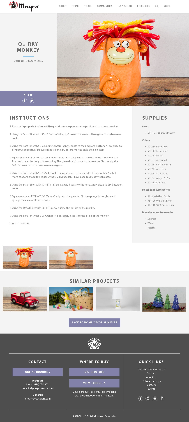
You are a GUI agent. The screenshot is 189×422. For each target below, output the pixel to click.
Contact (151, 373)
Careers (151, 385)
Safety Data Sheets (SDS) (151, 369)
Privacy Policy (110, 416)
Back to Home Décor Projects (94, 322)
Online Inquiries (37, 372)
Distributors (94, 372)
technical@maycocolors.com (37, 388)
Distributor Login (151, 381)
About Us (151, 377)
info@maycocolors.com (38, 399)
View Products (94, 383)
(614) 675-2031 (42, 384)
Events (151, 389)
